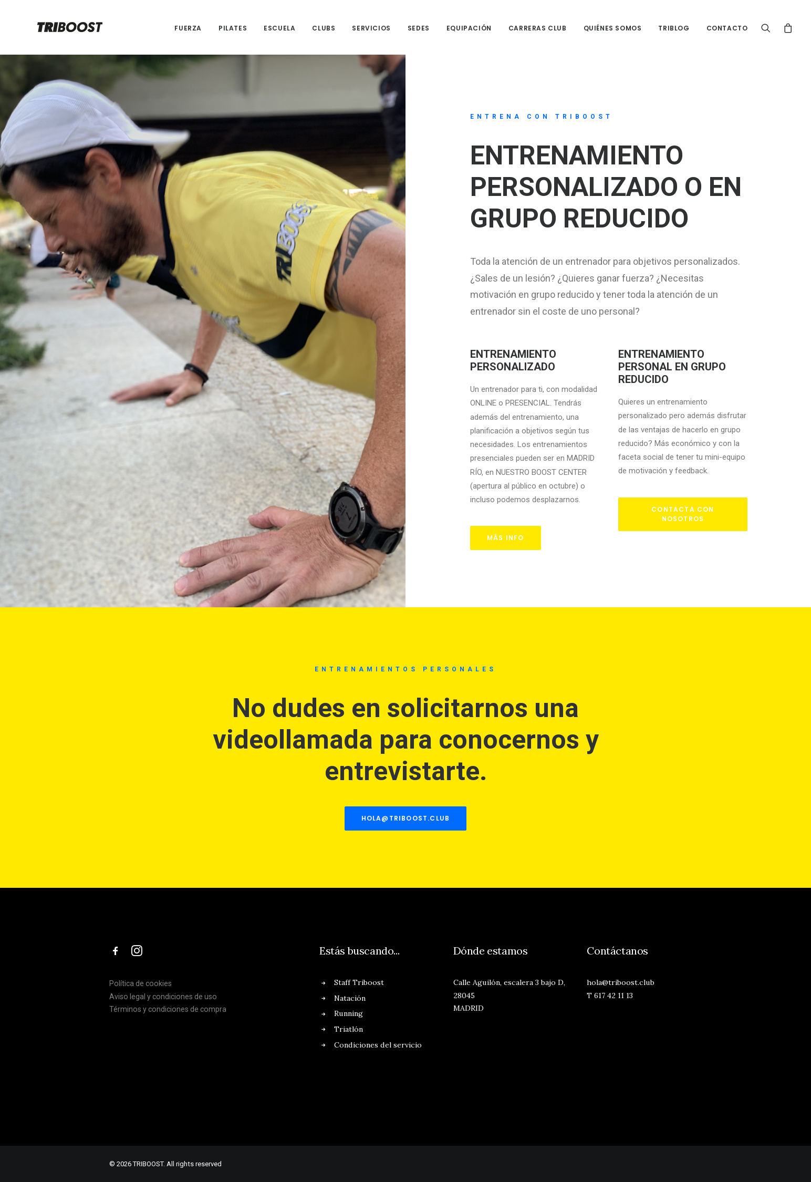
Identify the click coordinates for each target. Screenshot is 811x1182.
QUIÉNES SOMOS (613, 28)
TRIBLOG (673, 28)
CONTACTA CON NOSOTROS (683, 514)
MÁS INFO (505, 537)
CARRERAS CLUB (537, 28)
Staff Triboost (359, 982)
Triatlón (348, 1029)
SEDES (419, 28)
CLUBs (323, 28)
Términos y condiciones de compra (167, 1009)
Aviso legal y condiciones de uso (163, 996)
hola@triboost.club (405, 818)
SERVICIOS (371, 28)
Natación (350, 998)
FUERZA (188, 28)
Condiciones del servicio (378, 1045)
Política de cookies (140, 983)
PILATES (233, 28)
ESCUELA (279, 28)
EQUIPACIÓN (469, 28)
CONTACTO (727, 28)
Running (348, 1013)
